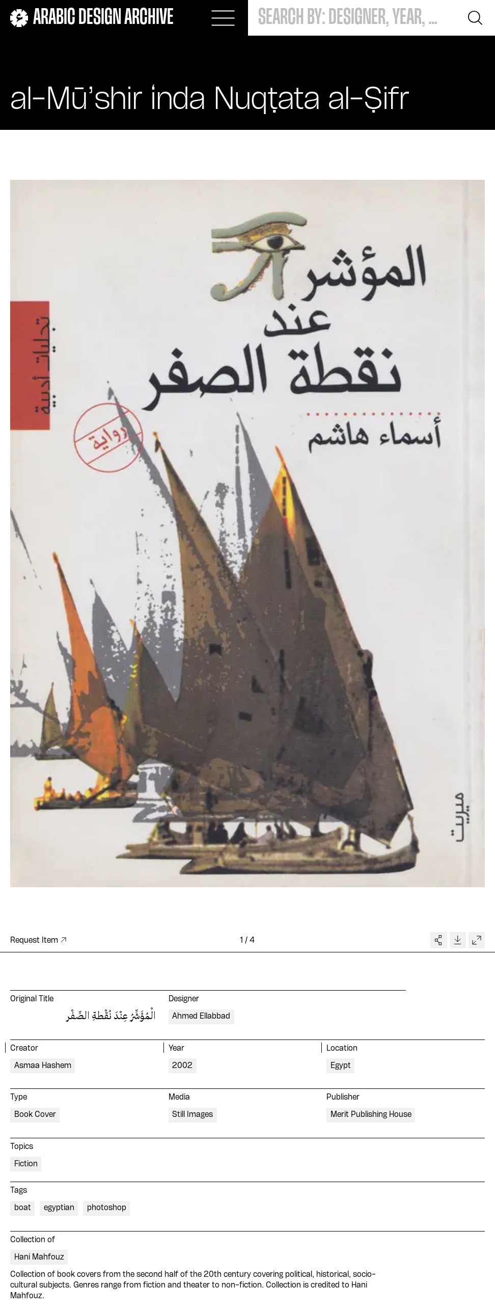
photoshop (106, 1208)
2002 (182, 1066)
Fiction (26, 1164)
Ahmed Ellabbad (201, 1016)
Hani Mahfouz (39, 1257)
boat (22, 1208)
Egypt (341, 1066)
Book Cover (35, 1114)
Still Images (192, 1114)
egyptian (59, 1208)
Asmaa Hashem (42, 1066)
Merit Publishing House (371, 1114)
